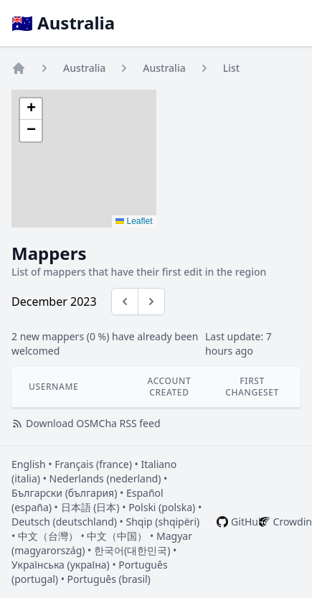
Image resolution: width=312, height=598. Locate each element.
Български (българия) (64, 493)
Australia (84, 68)
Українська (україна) (60, 564)
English (28, 464)
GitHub (248, 521)
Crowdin (292, 521)
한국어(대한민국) (132, 550)
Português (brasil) (109, 579)
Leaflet (133, 221)
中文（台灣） (48, 536)
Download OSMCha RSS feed (86, 423)
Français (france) (93, 464)
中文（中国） (117, 536)
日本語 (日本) (90, 507)
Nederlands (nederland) (105, 478)
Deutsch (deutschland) (64, 521)
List (231, 68)
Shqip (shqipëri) (163, 521)
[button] (31, 109)
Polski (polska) (161, 507)
